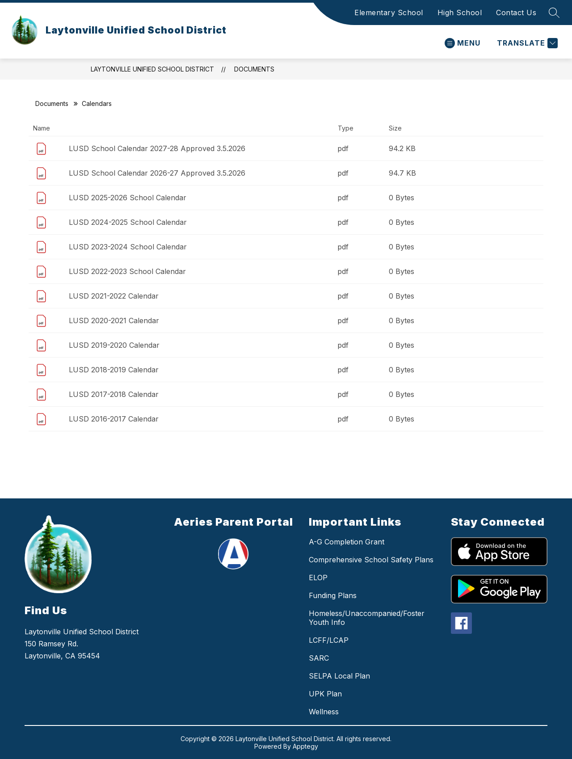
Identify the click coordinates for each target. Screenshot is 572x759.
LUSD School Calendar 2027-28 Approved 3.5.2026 (157, 148)
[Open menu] (462, 43)
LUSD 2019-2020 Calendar (114, 345)
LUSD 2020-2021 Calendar (114, 320)
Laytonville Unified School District (152, 69)
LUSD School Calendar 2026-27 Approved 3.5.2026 (157, 173)
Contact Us (516, 12)
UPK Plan (325, 693)
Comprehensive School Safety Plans (371, 559)
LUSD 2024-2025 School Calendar (128, 222)
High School (459, 12)
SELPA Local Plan (339, 675)
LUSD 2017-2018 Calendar (114, 394)
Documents (254, 69)
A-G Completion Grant (346, 541)
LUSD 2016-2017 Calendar (114, 418)
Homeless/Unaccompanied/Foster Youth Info (367, 618)
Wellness (324, 711)
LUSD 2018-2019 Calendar (114, 369)
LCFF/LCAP (329, 640)
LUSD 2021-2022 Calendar (114, 295)
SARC (319, 658)
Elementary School (388, 12)
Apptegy (305, 746)
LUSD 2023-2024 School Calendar (128, 246)
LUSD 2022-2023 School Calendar (127, 271)
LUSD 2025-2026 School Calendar (127, 197)
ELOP (318, 577)
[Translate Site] (526, 43)
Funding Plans (333, 595)
